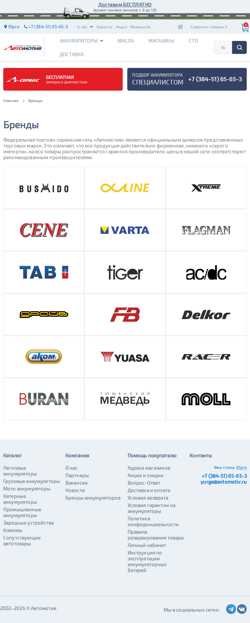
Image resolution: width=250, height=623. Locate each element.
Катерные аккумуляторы (20, 499)
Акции (121, 26)
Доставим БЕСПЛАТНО (124, 4)
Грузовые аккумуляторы (31, 481)
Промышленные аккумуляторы (22, 512)
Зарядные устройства (28, 523)
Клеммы (12, 530)
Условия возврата (148, 498)
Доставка (72, 54)
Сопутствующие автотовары (22, 540)
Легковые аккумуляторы (20, 471)
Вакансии (76, 483)
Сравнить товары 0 (208, 26)
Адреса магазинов (149, 468)
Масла (126, 41)
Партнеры (77, 475)
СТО (193, 41)
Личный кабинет (147, 545)
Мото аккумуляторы (27, 488)
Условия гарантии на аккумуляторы (152, 508)
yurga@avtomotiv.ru (224, 482)
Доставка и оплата (149, 490)
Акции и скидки (146, 475)
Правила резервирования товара (156, 534)
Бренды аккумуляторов (92, 498)
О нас (85, 26)
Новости (104, 26)
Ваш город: (225, 467)
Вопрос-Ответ (144, 483)
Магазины (161, 41)
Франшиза (140, 26)
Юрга (241, 467)
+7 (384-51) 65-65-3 (224, 476)
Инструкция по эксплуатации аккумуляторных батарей (147, 561)
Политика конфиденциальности (153, 521)
